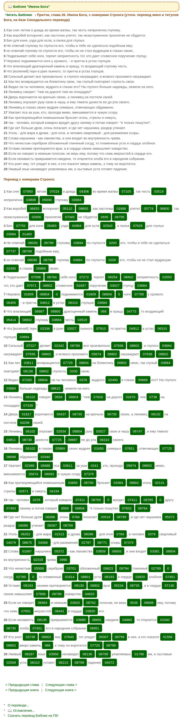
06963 (42, 603)
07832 (127, 508)
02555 (167, 277)
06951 (94, 628)
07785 (139, 294)
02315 (38, 560)
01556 (168, 637)
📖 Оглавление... (21, 710)
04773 (131, 311)
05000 (47, 200)
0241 (94, 465)
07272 (84, 277)
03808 (31, 200)
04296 (25, 423)
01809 (29, 294)
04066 (23, 525)
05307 (103, 637)
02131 (160, 483)
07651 (129, 448)
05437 (61, 414)
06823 (108, 568)
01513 (59, 534)
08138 (28, 371)
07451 (170, 577)
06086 (50, 517)
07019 (54, 191)
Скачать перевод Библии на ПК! (33, 715)
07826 (98, 397)
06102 (30, 397)
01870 (130, 397)
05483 (52, 226)
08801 (85, 577)
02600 (36, 217)
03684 (76, 200)
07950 (28, 191)
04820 (90, 594)
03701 (71, 568)
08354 (112, 277)
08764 (52, 277)
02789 (156, 568)
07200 (27, 380)
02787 (86, 542)
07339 (28, 405)
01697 (81, 285)
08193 (109, 577)
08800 (83, 208)
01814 (70, 577)
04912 (45, 303)
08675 (27, 542)
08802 (128, 277)
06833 (34, 208)
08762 (91, 603)
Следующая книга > (61, 690)
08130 (79, 585)
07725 (68, 363)
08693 (49, 474)
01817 (26, 414)
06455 (11, 303)
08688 (11, 457)
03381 (155, 551)
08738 (27, 440)
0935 (104, 217)
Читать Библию (18, 15)
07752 (21, 226)
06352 (26, 534)
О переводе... (18, 705)
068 (103, 311)
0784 (76, 517)
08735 (77, 414)
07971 (31, 285)
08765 (96, 500)
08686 (149, 603)
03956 (54, 654)
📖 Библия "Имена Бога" (29, 6)
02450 (11, 268)
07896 (41, 594)
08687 (72, 440)
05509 (39, 568)
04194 (54, 491)
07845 (69, 637)
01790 (139, 654)
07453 (11, 508)
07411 (80, 500)
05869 (41, 268)
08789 (75, 346)
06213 (63, 662)
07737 (11, 251)
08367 (52, 525)
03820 (140, 577)
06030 (33, 243)
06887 (39, 311)
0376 (83, 380)
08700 (88, 483)
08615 (55, 388)
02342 (59, 346)
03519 (159, 191)
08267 (29, 654)
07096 (36, 277)
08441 (59, 611)
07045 (70, 217)
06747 (137, 431)
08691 (97, 620)
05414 (11, 320)
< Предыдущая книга (22, 690)
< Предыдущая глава (22, 685)
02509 (11, 662)
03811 (11, 440)
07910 (101, 328)
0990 (63, 560)
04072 (109, 662)
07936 (119, 346)
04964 (76, 226)
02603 (75, 603)
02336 (45, 328)
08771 (102, 542)
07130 (169, 585)
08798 (48, 260)
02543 (108, 226)
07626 (137, 226)
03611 (29, 363)
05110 (67, 208)
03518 (105, 517)
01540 (165, 620)
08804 (44, 294)
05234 (119, 585)
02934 (61, 431)
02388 (29, 465)
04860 (127, 620)
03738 (30, 637)
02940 (45, 457)
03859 (101, 551)
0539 (133, 603)
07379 (89, 474)
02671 (23, 491)
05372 (170, 517)
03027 (115, 285)
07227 (31, 346)
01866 (121, 208)
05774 (148, 208)
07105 (126, 191)
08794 (124, 568)
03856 (72, 483)
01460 (27, 234)
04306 (84, 191)
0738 (153, 397)
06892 (122, 363)
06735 (112, 414)
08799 (119, 217)
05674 (96, 354)
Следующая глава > (61, 685)
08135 (42, 620)
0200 (112, 243)
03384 (118, 483)
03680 (81, 620)
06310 (73, 303)
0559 (58, 397)
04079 (11, 542)
